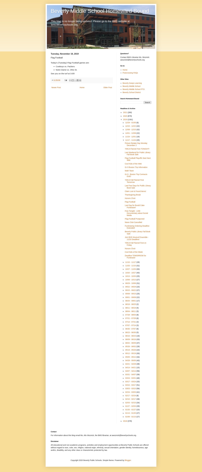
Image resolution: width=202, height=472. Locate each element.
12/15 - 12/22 (130, 126)
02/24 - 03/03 (130, 392)
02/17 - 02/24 (130, 396)
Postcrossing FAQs (130, 73)
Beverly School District (132, 92)
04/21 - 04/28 (130, 364)
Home (82, 87)
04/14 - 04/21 (130, 368)
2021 (125, 112)
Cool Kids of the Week (134, 252)
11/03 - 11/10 (130, 266)
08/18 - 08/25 (130, 304)
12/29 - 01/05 (130, 123)
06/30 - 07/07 (130, 329)
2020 (125, 116)
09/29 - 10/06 (130, 283)
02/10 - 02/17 (130, 399)
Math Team (129, 171)
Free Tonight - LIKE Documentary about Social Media (136, 213)
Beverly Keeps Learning (132, 83)
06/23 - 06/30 (130, 332)
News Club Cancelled (133, 222)
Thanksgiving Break (133, 195)
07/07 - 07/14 (130, 325)
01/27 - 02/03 (130, 406)
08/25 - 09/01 (130, 301)
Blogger (128, 460)
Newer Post (56, 87)
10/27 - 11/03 (130, 269)
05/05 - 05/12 (130, 357)
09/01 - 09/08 (130, 297)
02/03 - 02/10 (130, 403)
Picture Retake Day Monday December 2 (136, 144)
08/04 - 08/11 (130, 311)
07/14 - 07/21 (130, 322)
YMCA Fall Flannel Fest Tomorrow (134, 181)
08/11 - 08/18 (130, 308)
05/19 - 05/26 (130, 350)
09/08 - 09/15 (130, 294)
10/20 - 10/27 (130, 273)
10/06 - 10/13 (130, 280)
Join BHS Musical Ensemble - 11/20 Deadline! (137, 238)
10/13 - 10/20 (130, 276)
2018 (125, 421)
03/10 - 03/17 (130, 385)
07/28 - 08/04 (130, 315)
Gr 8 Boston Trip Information (136, 167)
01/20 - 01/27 (130, 410)
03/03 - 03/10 (130, 388)
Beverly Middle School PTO (134, 89)
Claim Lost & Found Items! (135, 191)
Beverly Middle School (132, 86)
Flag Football (130, 202)
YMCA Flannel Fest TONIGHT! (137, 149)
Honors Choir (130, 198)
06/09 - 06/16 (130, 339)
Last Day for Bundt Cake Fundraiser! (135, 206)
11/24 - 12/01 (130, 137)
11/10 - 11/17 (130, 262)
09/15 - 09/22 (130, 290)
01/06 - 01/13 (130, 417)
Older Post (107, 87)
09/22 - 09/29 (130, 287)
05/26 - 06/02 (130, 346)
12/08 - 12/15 (130, 130)
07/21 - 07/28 (130, 318)
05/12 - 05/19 (130, 353)
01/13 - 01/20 (130, 413)
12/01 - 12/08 (130, 133)
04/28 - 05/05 (130, 360)
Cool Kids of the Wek (133, 164)
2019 (125, 119)
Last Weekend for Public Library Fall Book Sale (137, 153)
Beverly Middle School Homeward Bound (100, 11)
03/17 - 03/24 (130, 382)
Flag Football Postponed (134, 219)
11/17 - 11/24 (130, 140)
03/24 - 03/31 (130, 378)
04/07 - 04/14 (130, 371)
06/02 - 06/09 (130, 343)
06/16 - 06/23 (130, 336)
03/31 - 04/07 (130, 374)
